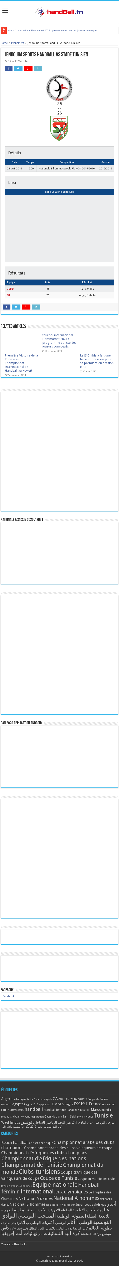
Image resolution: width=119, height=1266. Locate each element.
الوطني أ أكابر (79, 1222)
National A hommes (76, 1198)
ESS (77, 1104)
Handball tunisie (76, 1109)
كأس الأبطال (36, 1228)
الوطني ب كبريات (9, 1223)
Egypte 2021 (45, 1104)
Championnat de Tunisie (31, 1165)
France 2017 (108, 1104)
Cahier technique (41, 1143)
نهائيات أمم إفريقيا (19, 1233)
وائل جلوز (6, 1126)
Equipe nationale (55, 1184)
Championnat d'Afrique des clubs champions (44, 1152)
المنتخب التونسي (37, 1216)
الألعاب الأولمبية (84, 1210)
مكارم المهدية (21, 1126)
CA (55, 1098)
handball (34, 1109)
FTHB (4, 1110)
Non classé (52, 1205)
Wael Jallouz (10, 1122)
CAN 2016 (70, 1099)
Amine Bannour (35, 1099)
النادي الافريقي (76, 1122)
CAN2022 (82, 1099)
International (37, 1191)
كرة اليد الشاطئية (90, 1234)
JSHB (10, 288)
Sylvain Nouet (85, 1116)
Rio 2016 (57, 1116)
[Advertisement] (59, 1040)
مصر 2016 (36, 1126)
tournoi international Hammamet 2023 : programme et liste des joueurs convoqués (59, 340)
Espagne (67, 1104)
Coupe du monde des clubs (96, 1179)
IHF (88, 1109)
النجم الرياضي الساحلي (49, 1122)
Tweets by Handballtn (14, 1244)
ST (8, 295)
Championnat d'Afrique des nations (43, 1158)
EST (84, 1103)
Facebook (7, 990)
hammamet (16, 1109)
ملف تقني (42, 1234)
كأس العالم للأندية (19, 1228)
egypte (18, 1104)
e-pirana (52, 1256)
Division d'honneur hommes (16, 1186)
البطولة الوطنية (71, 1216)
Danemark (6, 1104)
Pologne (25, 1116)
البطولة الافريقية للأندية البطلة (49, 1210)
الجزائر (90, 1123)
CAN (60, 1099)
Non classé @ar (67, 1205)
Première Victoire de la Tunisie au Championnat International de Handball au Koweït (54, 30)
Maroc (96, 1109)
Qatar (47, 1116)
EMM (56, 1104)
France (95, 1104)
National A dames (35, 1198)
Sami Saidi (69, 1116)
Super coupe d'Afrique (90, 1204)
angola (48, 1099)
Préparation (37, 1116)
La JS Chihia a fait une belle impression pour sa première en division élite (97, 361)
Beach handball (14, 1142)
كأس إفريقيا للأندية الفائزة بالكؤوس (66, 1228)
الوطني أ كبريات (53, 1222)
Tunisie (103, 1115)
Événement (17, 42)
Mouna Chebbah (10, 1116)
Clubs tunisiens (39, 1171)
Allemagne (20, 1099)
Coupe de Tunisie (98, 1099)
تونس (27, 1122)
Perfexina (66, 1256)
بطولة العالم (100, 1228)
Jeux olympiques (71, 1191)
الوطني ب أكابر (29, 1222)
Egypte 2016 (31, 1104)
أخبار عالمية (106, 1207)
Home (4, 42)
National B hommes (28, 1204)
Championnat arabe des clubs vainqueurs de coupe (68, 1148)
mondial (106, 1109)
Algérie (7, 1099)
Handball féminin (55, 1109)
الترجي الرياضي (104, 1122)
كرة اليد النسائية (52, 1126)
